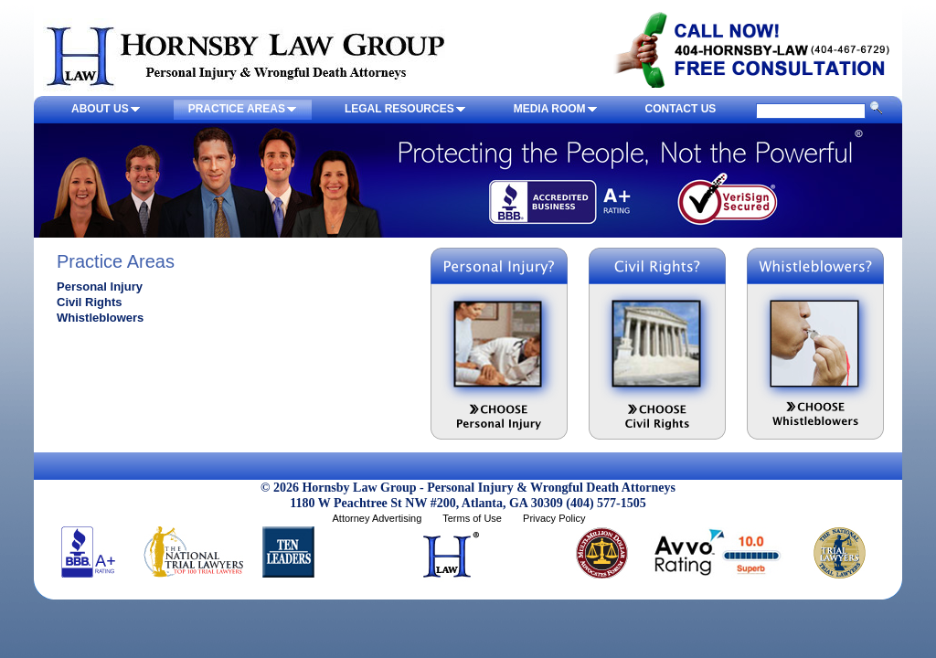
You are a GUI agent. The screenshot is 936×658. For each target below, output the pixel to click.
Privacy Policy (554, 518)
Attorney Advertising (376, 518)
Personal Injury (100, 286)
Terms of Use (472, 518)
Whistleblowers (100, 317)
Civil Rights (89, 302)
